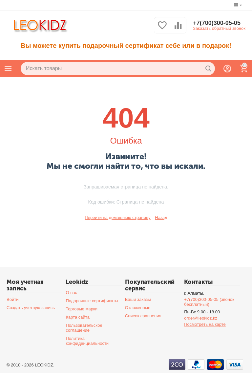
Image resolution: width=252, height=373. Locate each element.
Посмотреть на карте (205, 324)
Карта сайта (78, 317)
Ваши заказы (138, 299)
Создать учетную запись (31, 307)
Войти (12, 299)
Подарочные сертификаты (92, 300)
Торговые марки (81, 308)
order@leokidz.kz (200, 318)
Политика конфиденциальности (87, 341)
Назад (161, 217)
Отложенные (138, 307)
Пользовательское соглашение (84, 328)
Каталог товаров (8, 68)
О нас (71, 292)
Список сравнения (143, 315)
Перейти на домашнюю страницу (117, 217)
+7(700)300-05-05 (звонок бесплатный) (209, 302)
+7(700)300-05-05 (217, 23)
